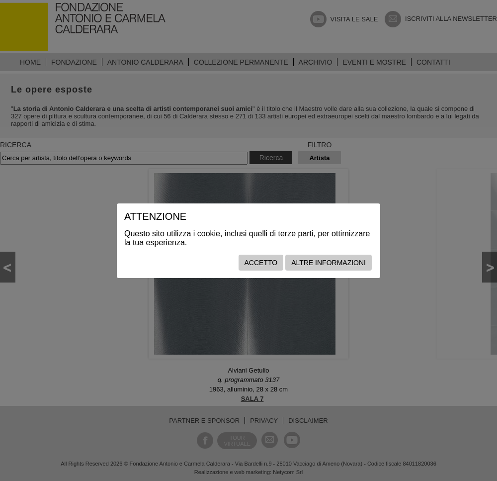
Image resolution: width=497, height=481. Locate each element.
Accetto (261, 263)
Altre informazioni (328, 263)
